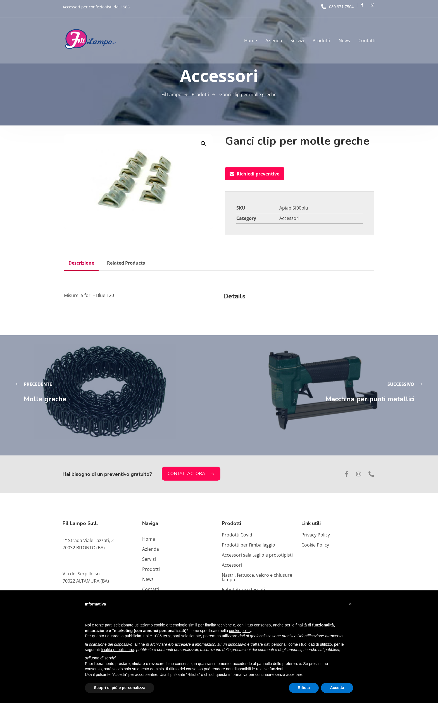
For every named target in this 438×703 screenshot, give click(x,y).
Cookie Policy (315, 545)
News (344, 40)
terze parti (171, 636)
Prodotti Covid (237, 535)
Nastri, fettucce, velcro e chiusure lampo (257, 577)
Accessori (289, 218)
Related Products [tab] (126, 263)
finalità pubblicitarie (117, 649)
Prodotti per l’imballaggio (248, 545)
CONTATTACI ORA (191, 474)
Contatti (366, 40)
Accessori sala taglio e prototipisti (257, 555)
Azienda (273, 40)
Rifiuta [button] (304, 687)
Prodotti (321, 40)
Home (250, 40)
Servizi (297, 40)
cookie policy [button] (240, 630)
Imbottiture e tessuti (243, 589)
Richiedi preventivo (255, 174)
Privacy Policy (315, 535)
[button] (203, 144)
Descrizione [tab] (81, 263)
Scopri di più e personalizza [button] (119, 687)
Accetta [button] (337, 687)
